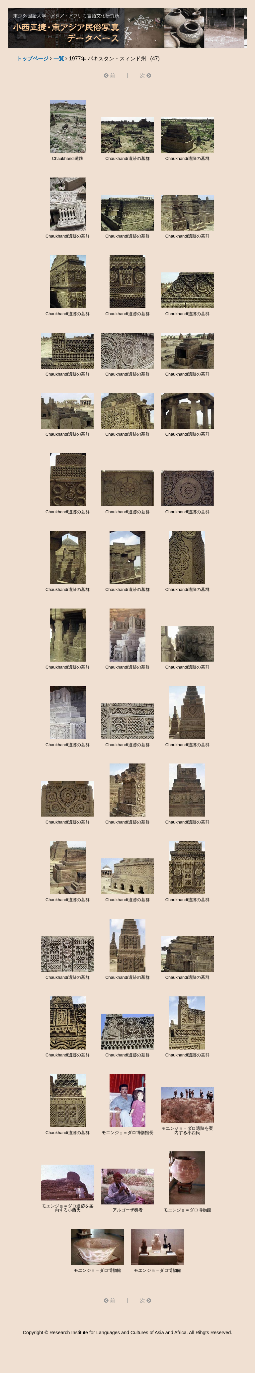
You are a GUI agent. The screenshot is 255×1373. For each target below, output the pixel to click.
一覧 (58, 58)
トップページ (32, 58)
